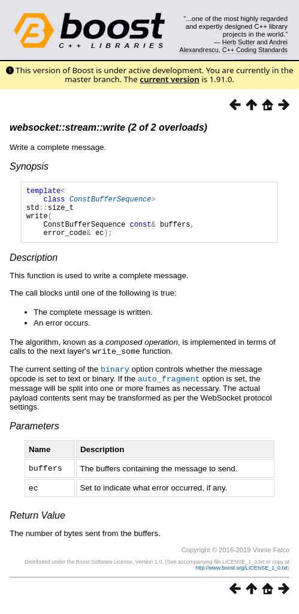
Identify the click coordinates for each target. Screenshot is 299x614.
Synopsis (29, 166)
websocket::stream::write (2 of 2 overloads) (108, 127)
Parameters (34, 435)
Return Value (37, 523)
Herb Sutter (238, 42)
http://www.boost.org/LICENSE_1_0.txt (241, 576)
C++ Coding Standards (255, 49)
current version (170, 79)
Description (34, 268)
